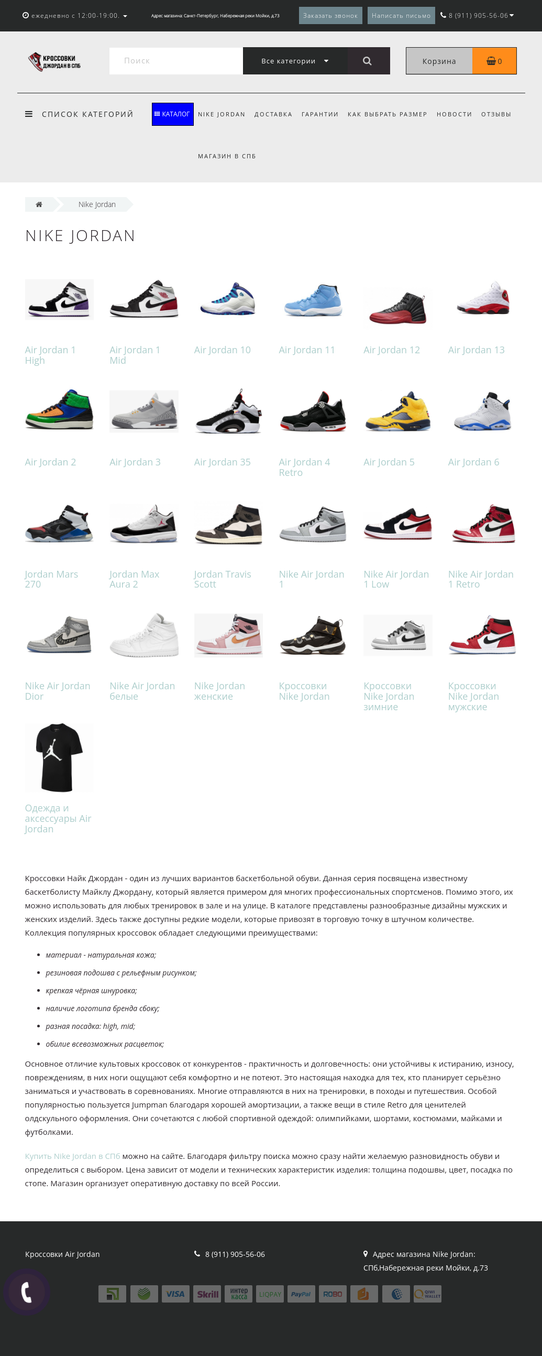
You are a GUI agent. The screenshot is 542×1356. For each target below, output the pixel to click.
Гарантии (320, 114)
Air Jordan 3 (135, 461)
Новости (454, 114)
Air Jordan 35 (222, 461)
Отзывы (496, 114)
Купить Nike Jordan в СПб (72, 1156)
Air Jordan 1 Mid (135, 354)
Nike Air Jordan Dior (58, 690)
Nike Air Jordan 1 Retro (481, 579)
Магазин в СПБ (227, 156)
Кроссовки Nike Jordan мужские (473, 696)
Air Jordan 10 (222, 349)
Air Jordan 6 (474, 461)
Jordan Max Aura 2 (134, 579)
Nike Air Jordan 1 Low (396, 579)
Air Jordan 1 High (50, 354)
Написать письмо (401, 15)
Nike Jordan (222, 114)
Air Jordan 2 (50, 461)
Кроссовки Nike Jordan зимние (388, 696)
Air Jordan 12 (391, 349)
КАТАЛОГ (172, 114)
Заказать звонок (330, 15)
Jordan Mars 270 (52, 579)
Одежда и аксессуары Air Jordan (58, 818)
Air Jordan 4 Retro (304, 467)
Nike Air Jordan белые (142, 690)
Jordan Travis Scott (222, 579)
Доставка (274, 114)
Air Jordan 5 (389, 461)
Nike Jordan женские (219, 690)
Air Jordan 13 (476, 349)
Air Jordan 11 (307, 349)
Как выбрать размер (388, 114)
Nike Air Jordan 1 (311, 579)
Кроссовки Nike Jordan (304, 690)
